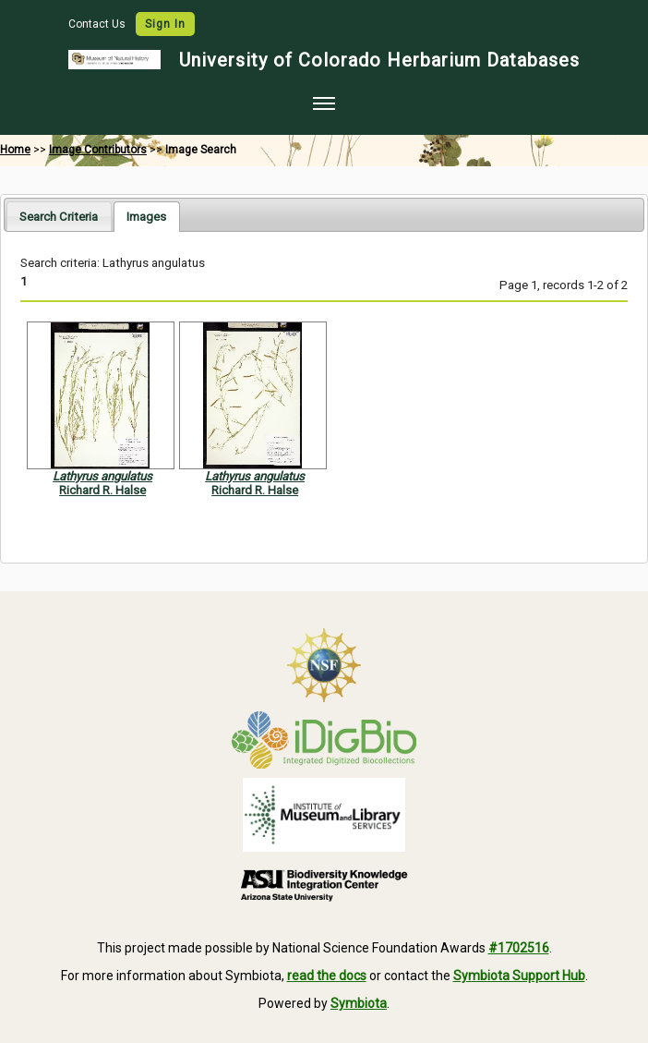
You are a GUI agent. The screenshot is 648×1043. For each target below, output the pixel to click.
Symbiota (358, 1003)
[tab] (58, 215)
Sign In (165, 24)
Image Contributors (98, 149)
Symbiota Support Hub (519, 975)
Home (15, 149)
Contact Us (98, 24)
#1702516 (518, 947)
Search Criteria (58, 217)
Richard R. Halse (102, 490)
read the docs (326, 975)
